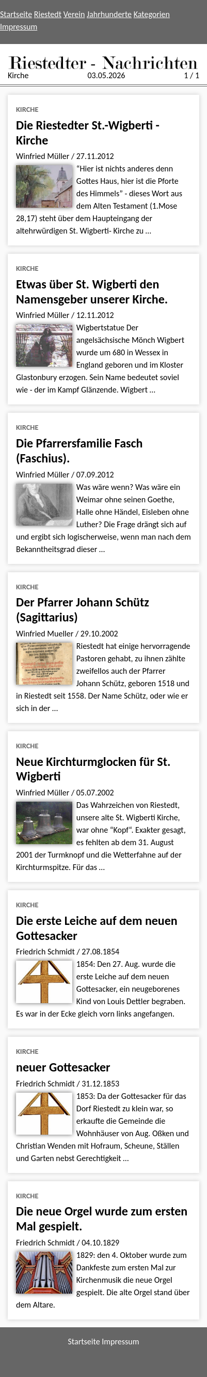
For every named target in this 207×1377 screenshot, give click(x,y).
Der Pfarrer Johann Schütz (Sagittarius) (82, 610)
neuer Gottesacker (63, 1067)
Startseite (16, 14)
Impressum (18, 27)
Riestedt (47, 14)
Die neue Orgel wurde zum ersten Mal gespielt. (101, 1219)
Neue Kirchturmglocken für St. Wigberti (93, 769)
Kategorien (152, 14)
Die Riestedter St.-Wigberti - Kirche (88, 133)
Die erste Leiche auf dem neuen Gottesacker (97, 928)
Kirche (27, 109)
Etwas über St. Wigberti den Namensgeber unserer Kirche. (92, 292)
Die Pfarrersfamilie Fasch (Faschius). (79, 451)
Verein (74, 14)
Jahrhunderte (109, 14)
